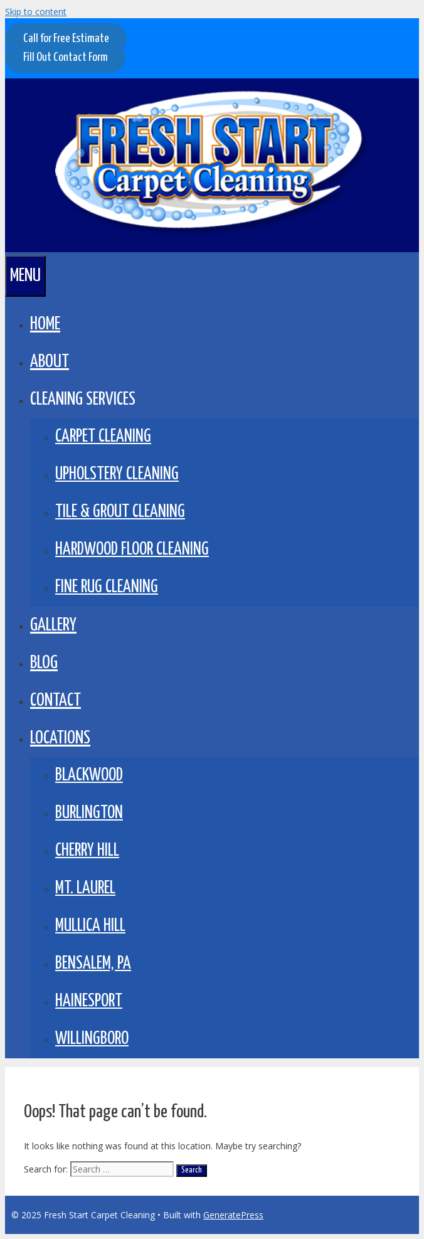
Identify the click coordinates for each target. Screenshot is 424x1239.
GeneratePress (233, 1215)
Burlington (89, 813)
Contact (55, 701)
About (49, 362)
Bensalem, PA (93, 963)
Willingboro (92, 1039)
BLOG (44, 663)
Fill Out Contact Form (65, 57)
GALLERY (53, 625)
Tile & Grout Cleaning (120, 512)
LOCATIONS (60, 738)
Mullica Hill (90, 926)
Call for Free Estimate (66, 39)
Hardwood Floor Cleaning (132, 549)
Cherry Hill (87, 851)
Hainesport (88, 1001)
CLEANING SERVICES (82, 399)
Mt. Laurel (85, 888)
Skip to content (35, 12)
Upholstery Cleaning (117, 474)
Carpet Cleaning (103, 436)
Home (45, 324)
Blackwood (89, 775)
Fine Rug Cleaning (106, 587)
